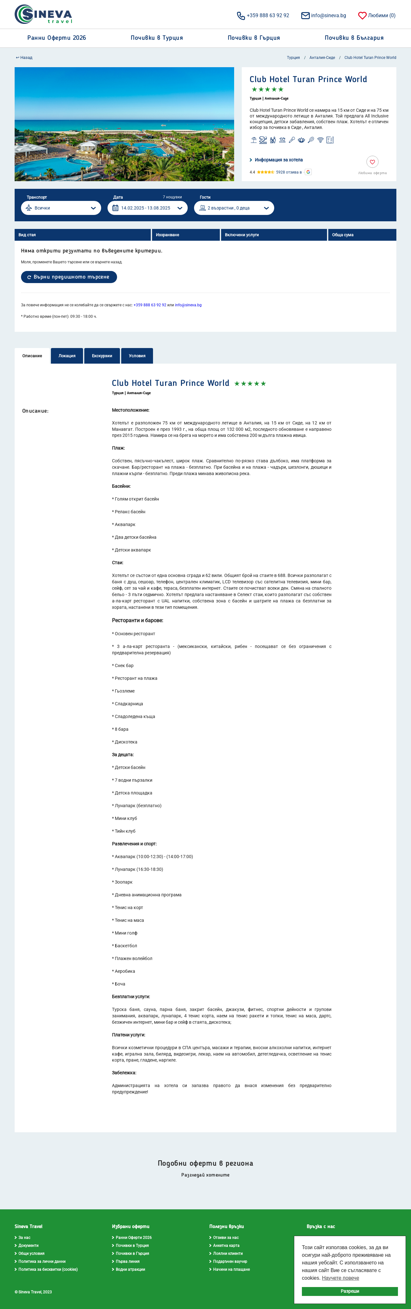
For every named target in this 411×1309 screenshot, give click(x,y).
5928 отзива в (289, 172)
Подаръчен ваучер (228, 1261)
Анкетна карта (224, 1245)
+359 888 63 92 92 (262, 15)
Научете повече (340, 1278)
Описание (32, 355)
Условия (137, 355)
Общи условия (30, 1253)
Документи (26, 1245)
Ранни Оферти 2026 (132, 1237)
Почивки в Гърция (130, 1253)
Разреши (350, 1291)
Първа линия (126, 1261)
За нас (22, 1237)
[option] (124, 124)
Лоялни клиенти (226, 1253)
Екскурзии (102, 355)
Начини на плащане (229, 1269)
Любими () (376, 15)
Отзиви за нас (224, 1237)
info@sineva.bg (323, 15)
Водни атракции (128, 1269)
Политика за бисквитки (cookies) (46, 1269)
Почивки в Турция (130, 1245)
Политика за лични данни (40, 1261)
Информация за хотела (276, 159)
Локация (67, 355)
